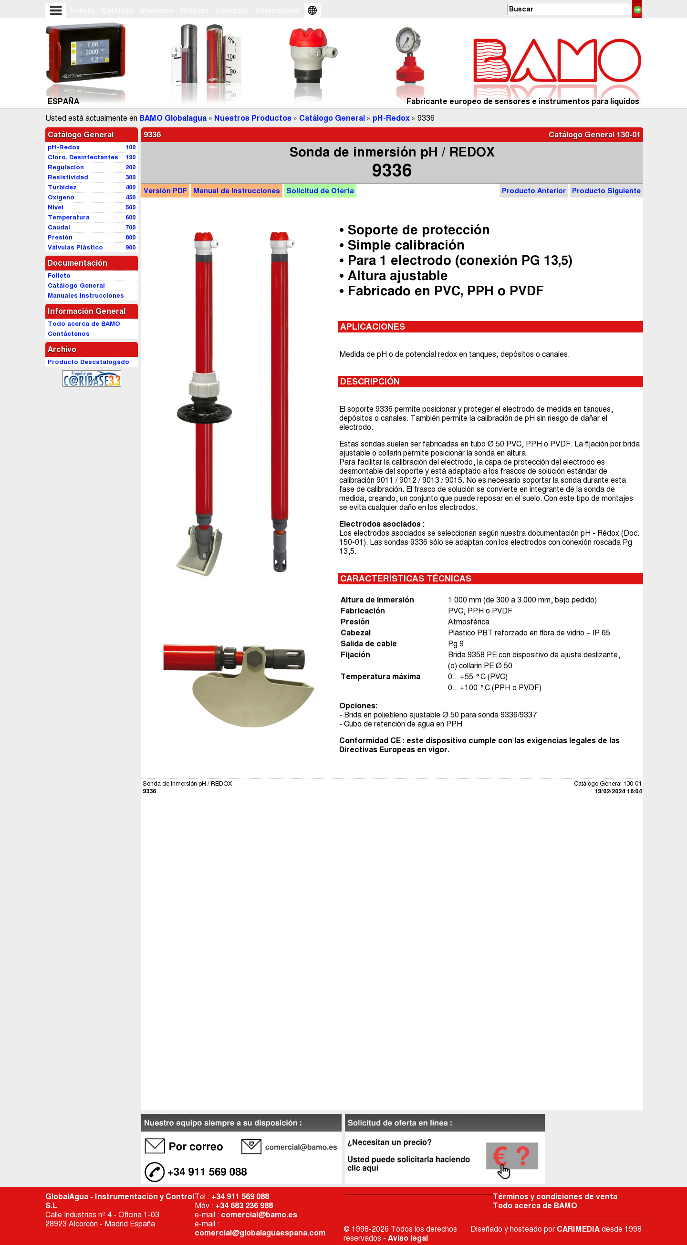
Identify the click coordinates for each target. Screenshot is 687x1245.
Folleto (82, 10)
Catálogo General (332, 118)
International (277, 10)
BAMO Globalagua (173, 118)
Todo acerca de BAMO (535, 1206)
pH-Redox (391, 118)
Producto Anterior (534, 191)
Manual (236, 191)
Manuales (156, 10)
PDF (165, 191)
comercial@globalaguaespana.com (260, 1233)
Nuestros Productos (252, 118)
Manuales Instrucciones (86, 295)
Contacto (232, 10)
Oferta (320, 191)
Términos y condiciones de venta (555, 1197)
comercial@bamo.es (259, 1215)
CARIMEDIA (578, 1229)
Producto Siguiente (606, 191)
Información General (86, 311)
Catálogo (117, 10)
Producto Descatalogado (88, 361)
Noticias (194, 10)
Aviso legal (408, 1238)
